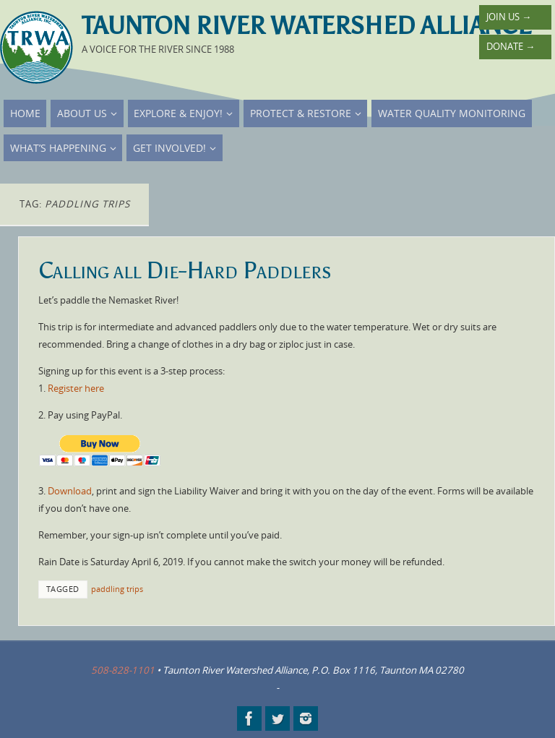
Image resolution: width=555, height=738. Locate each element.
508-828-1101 (123, 670)
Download (70, 490)
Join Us (508, 16)
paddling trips (117, 588)
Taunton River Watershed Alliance (306, 26)
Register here (76, 388)
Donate (510, 46)
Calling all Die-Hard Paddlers (184, 270)
